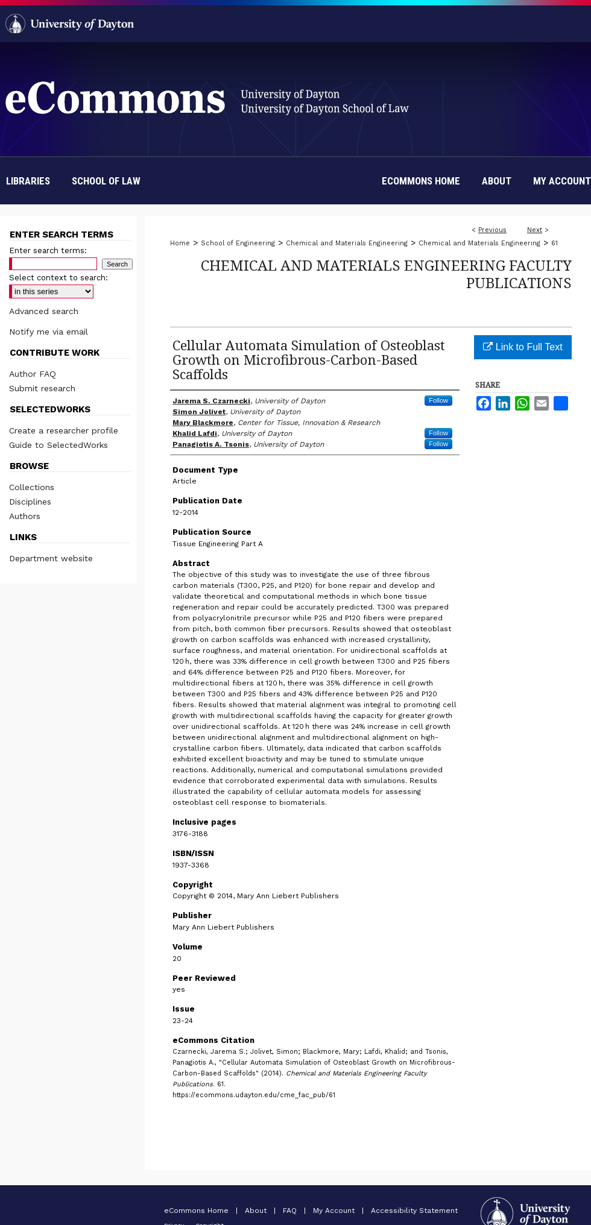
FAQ (291, 1210)
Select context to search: (58, 277)
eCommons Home (197, 1210)
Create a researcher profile (63, 430)
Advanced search (43, 311)
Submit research (42, 388)
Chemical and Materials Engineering (347, 243)
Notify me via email (48, 331)
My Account (335, 1210)
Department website (51, 558)
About (257, 1210)
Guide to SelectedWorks (58, 445)
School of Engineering (238, 243)
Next (534, 230)
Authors (24, 516)
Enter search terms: (48, 250)
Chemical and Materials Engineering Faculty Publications (386, 273)
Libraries (28, 181)
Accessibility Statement (414, 1210)
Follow (438, 400)
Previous (492, 230)
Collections (31, 487)
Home (180, 243)
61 (554, 243)
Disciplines (30, 501)
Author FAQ (32, 374)
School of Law (106, 181)
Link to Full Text (522, 347)
